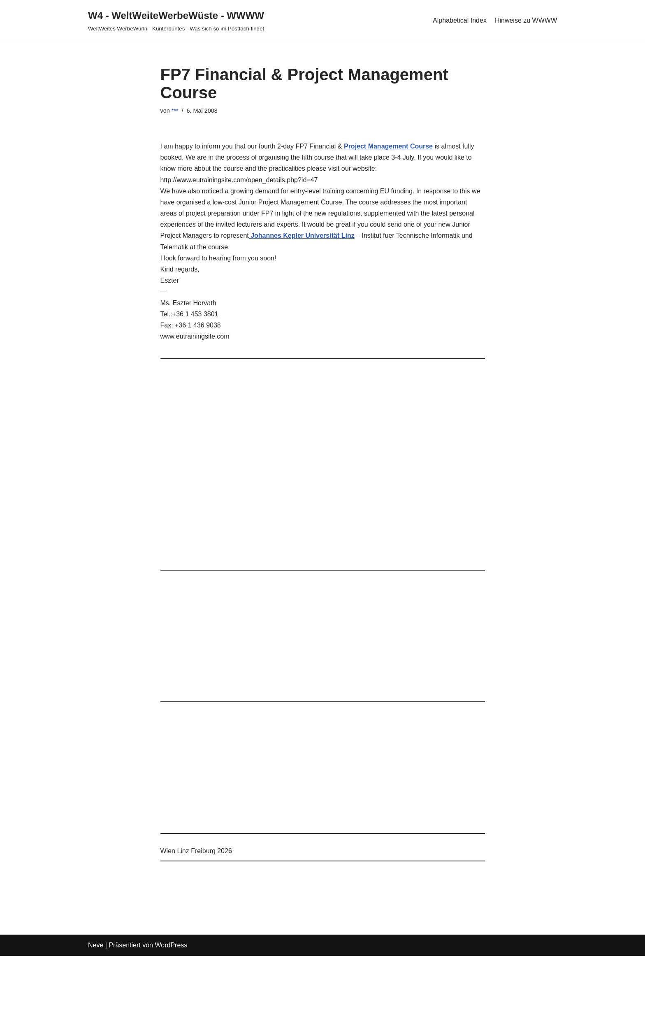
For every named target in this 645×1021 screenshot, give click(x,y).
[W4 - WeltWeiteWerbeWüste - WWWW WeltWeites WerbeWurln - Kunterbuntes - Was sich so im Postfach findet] (176, 20)
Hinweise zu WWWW (526, 20)
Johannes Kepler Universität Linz (302, 235)
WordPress (171, 945)
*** (175, 110)
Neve (95, 945)
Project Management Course (388, 146)
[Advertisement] (322, 468)
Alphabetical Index (460, 20)
